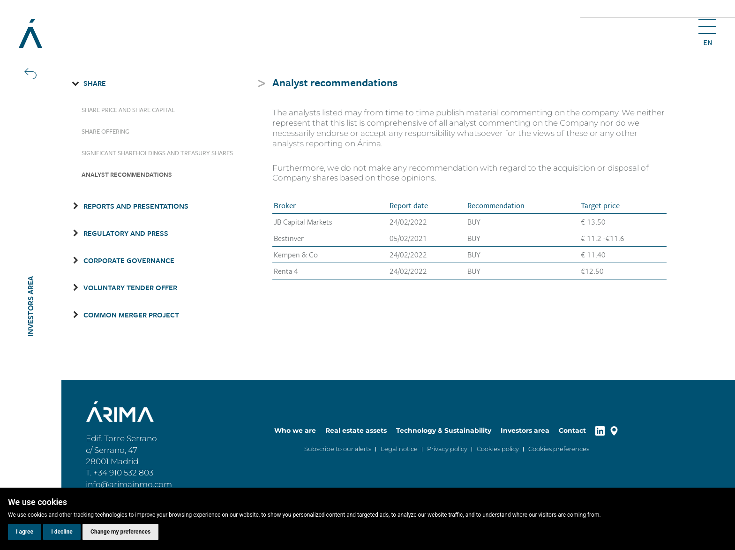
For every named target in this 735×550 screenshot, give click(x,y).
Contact (572, 430)
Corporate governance (128, 260)
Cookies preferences (558, 448)
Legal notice (399, 448)
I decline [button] (62, 531)
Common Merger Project (131, 314)
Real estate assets (356, 430)
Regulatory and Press (125, 233)
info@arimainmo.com (129, 484)
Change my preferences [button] (120, 531)
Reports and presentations (135, 206)
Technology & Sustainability (443, 430)
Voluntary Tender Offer (130, 287)
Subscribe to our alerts (337, 448)
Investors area (525, 430)
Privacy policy (447, 448)
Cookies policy (498, 448)
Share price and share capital (128, 109)
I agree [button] (24, 531)
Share (94, 83)
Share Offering (105, 131)
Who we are (295, 430)
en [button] (707, 42)
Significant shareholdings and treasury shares (157, 153)
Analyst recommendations (127, 174)
